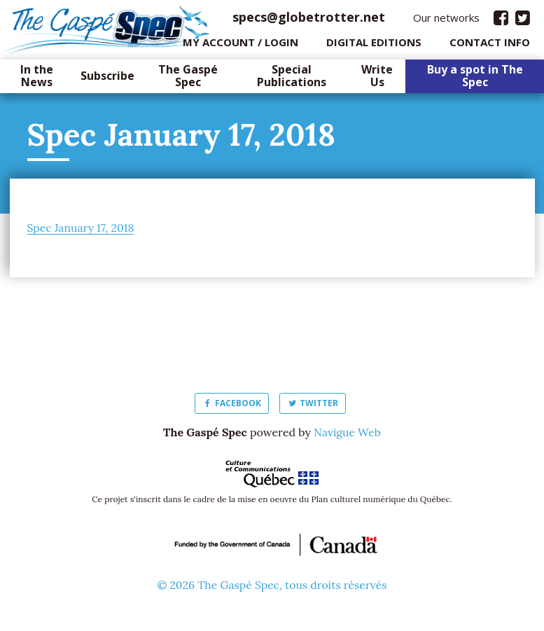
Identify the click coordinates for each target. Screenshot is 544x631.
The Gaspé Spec (188, 79)
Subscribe (107, 80)
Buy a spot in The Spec (475, 79)
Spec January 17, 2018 (81, 231)
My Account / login (240, 46)
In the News (36, 79)
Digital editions (373, 46)
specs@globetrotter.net (308, 20)
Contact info (489, 46)
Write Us (377, 79)
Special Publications (291, 79)
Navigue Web (347, 436)
